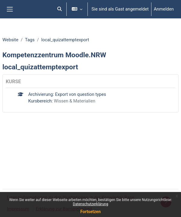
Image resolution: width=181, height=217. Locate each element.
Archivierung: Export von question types (67, 94)
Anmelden (164, 9)
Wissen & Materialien (74, 101)
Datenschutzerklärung (90, 204)
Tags (30, 39)
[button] (59, 9)
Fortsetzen (90, 211)
